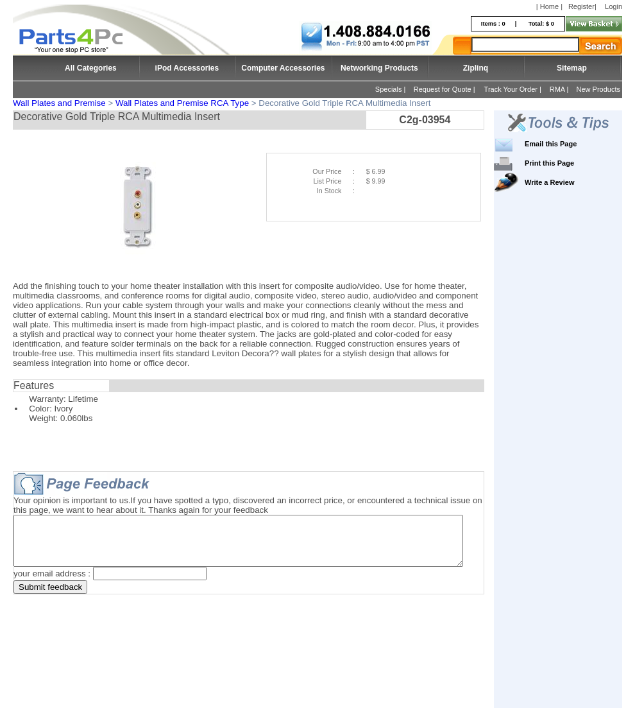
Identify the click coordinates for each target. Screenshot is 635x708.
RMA (557, 89)
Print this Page (568, 163)
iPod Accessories (187, 68)
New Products (598, 89)
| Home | (549, 6)
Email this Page (570, 144)
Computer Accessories (283, 68)
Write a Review (568, 182)
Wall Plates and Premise (59, 103)
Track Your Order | (513, 89)
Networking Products (379, 68)
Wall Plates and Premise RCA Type (182, 103)
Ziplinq (475, 68)
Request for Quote (442, 89)
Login (613, 6)
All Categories (91, 68)
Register (581, 6)
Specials (388, 89)
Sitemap (572, 68)
